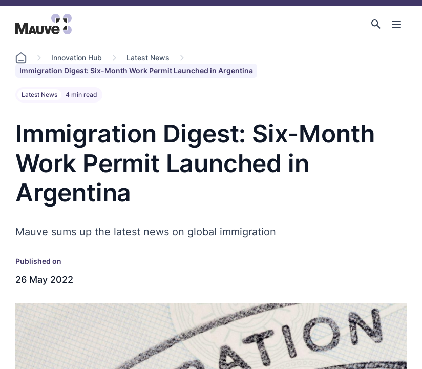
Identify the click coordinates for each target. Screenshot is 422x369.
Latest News (148, 57)
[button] (376, 24)
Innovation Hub (76, 57)
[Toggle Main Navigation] (396, 24)
